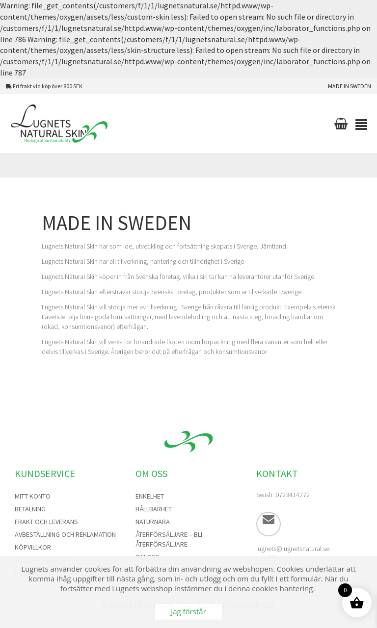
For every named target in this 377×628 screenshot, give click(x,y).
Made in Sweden (349, 86)
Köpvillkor (33, 547)
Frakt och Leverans (46, 521)
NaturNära (152, 521)
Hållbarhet (153, 508)
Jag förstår (188, 611)
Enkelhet (149, 496)
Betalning (30, 508)
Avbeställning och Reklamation (65, 534)
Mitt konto (33, 496)
